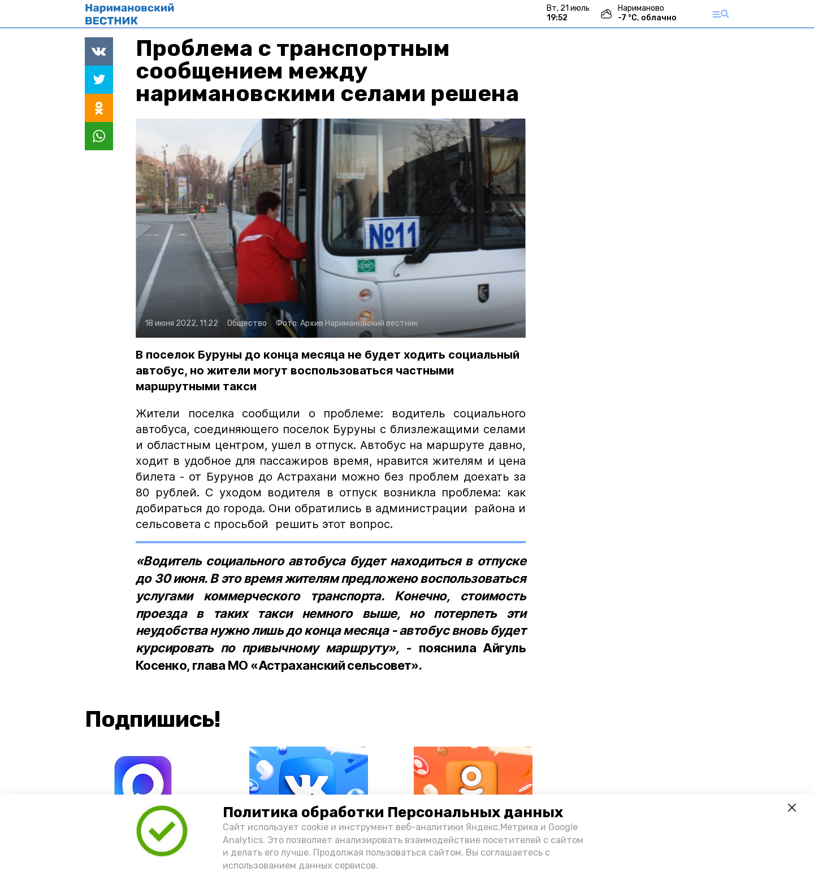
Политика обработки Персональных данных (393, 812)
